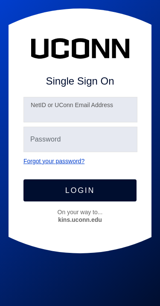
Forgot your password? (53, 161)
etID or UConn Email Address (72, 105)
